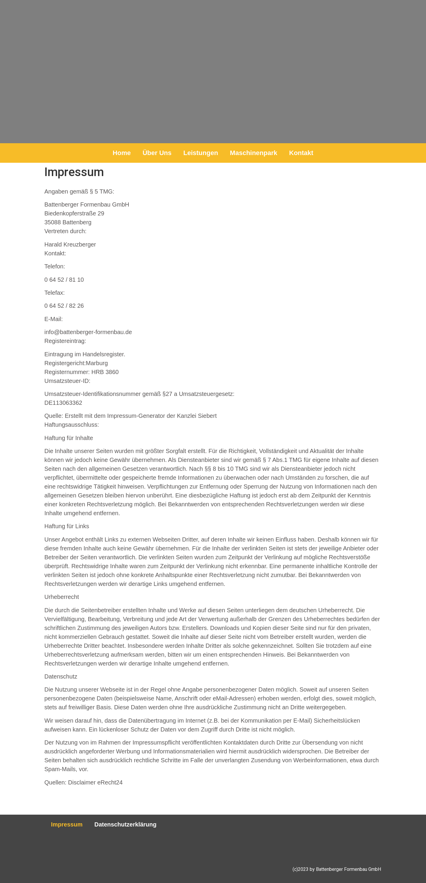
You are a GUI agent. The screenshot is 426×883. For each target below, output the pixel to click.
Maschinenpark (253, 153)
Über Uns (157, 153)
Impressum (67, 824)
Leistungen (200, 153)
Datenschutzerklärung (125, 824)
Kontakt (301, 153)
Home (122, 153)
